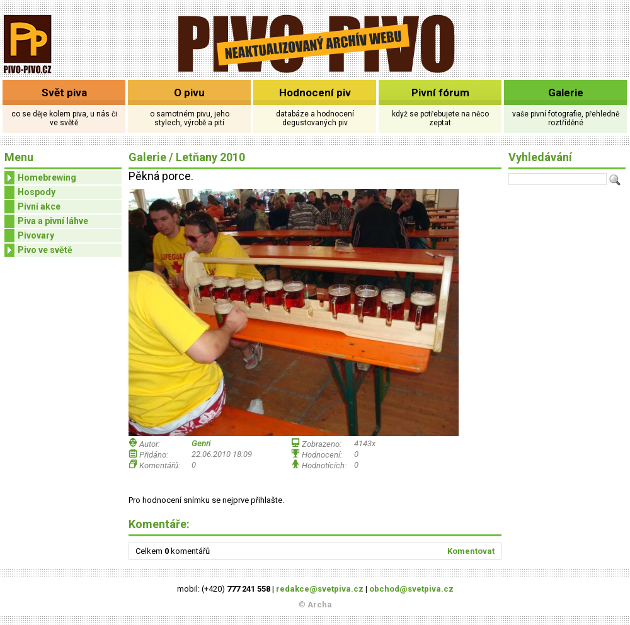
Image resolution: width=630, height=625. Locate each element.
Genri (201, 443)
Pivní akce (39, 206)
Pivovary (36, 235)
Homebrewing (40, 177)
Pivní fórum (440, 92)
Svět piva (64, 92)
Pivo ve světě (38, 250)
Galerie (565, 92)
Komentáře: (159, 524)
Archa (319, 604)
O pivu (189, 92)
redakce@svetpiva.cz (320, 589)
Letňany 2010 (210, 157)
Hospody (36, 192)
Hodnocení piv (315, 92)
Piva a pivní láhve (53, 221)
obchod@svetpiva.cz (411, 589)
